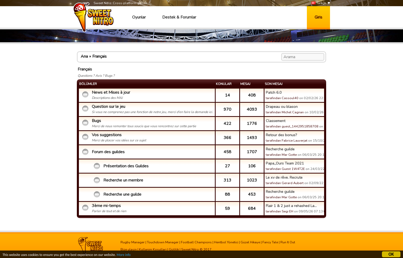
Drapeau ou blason (282, 106)
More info (124, 255)
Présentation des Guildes (126, 166)
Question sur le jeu (108, 106)
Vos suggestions (107, 135)
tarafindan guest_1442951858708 (292, 126)
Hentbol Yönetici (226, 242)
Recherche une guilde (122, 194)
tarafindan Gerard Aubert (285, 183)
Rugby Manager (133, 242)
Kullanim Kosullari (153, 249)
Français (99, 56)
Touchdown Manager (163, 242)
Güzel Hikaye (250, 242)
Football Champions (196, 242)
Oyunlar (139, 17)
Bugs (96, 121)
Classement (275, 120)
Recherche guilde (280, 149)
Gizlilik (174, 249)
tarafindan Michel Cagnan (285, 112)
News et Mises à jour (111, 92)
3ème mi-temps (106, 206)
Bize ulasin (129, 249)
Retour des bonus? (281, 134)
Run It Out (287, 242)
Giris (318, 17)
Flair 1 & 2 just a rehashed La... (291, 205)
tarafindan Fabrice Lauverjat (286, 140)
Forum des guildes (108, 152)
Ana (84, 56)
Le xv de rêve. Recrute (284, 177)
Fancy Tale (270, 242)
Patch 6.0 (274, 92)
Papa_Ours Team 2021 (285, 163)
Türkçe (319, 3)
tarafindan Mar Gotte (281, 154)
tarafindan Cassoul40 (282, 98)
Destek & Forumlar (179, 17)
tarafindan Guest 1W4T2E (285, 169)
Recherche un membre (123, 180)
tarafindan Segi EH (279, 211)
